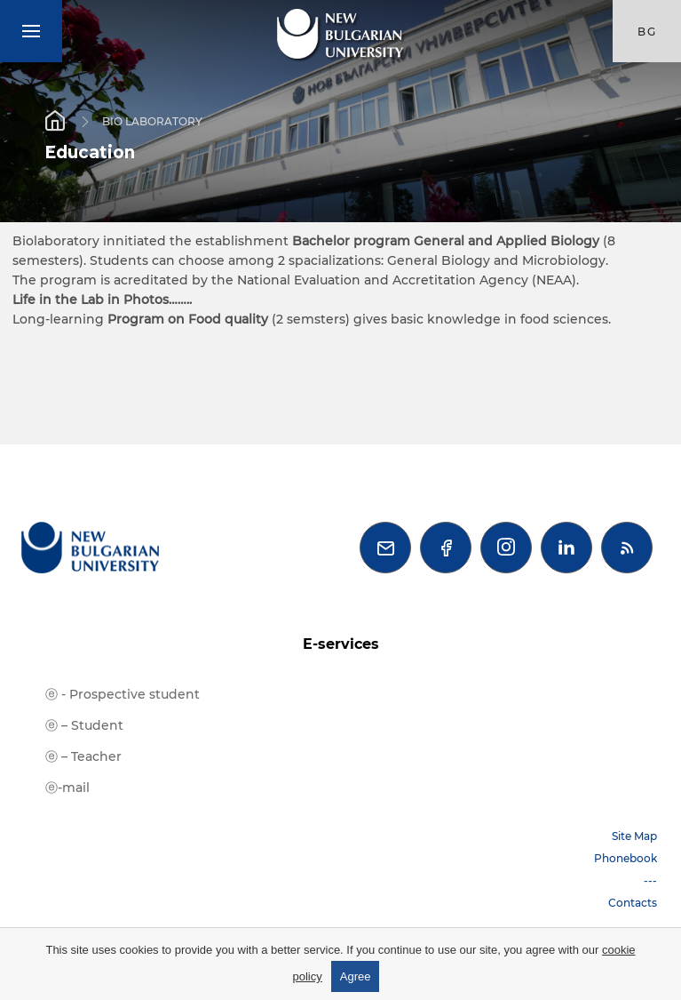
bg (647, 31)
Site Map (634, 836)
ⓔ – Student (84, 725)
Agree (355, 976)
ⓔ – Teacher (83, 756)
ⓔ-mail (67, 788)
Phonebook (625, 858)
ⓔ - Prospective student (122, 694)
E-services (341, 644)
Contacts (632, 902)
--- (650, 880)
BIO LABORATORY (152, 120)
